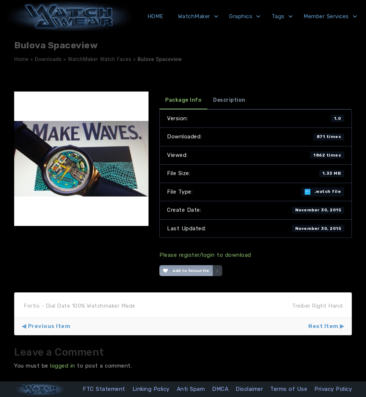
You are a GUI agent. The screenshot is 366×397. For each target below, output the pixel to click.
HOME (155, 16)
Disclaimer (249, 389)
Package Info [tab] (183, 100)
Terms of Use (288, 389)
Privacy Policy (333, 389)
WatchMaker (194, 16)
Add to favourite (186, 270)
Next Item (323, 326)
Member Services (326, 16)
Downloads (48, 59)
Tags (278, 16)
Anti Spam (191, 389)
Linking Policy (151, 389)
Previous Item (49, 326)
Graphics (240, 16)
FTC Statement (104, 389)
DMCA (220, 389)
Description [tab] (229, 100)
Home (21, 59)
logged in (62, 365)
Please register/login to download (205, 255)
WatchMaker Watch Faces (99, 59)
